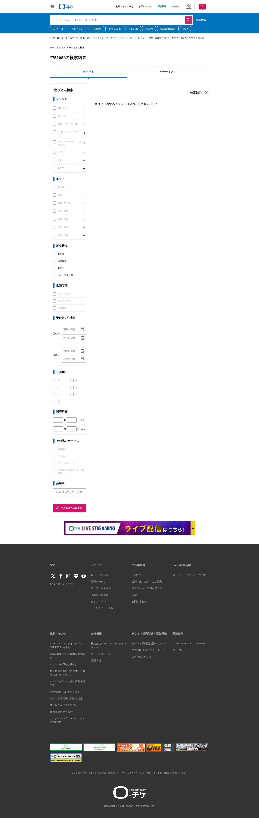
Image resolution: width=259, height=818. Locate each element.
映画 (151, 38)
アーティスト (167, 71)
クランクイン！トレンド (105, 608)
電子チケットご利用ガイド (147, 588)
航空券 (175, 38)
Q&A (134, 594)
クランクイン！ (99, 601)
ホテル (184, 38)
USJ (185, 28)
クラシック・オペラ (107, 38)
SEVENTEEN (168, 28)
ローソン (177, 650)
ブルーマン (77, 28)
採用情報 (96, 660)
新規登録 (162, 6)
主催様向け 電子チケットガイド (150, 650)
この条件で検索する (68, 508)
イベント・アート (127, 38)
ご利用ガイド (139, 574)
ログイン (176, 6)
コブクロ (58, 28)
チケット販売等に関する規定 (66, 698)
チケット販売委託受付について (149, 643)
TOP (52, 38)
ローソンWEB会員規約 (63, 664)
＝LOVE (133, 28)
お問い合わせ (145, 6)
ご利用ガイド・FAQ (123, 6)
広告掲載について (142, 656)
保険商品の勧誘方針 (61, 711)
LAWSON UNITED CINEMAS (189, 643)
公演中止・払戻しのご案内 (147, 581)
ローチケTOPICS (100, 574)
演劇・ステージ (88, 38)
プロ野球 (96, 28)
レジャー (142, 38)
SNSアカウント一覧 (61, 583)
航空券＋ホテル (196, 38)
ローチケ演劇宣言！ (102, 588)
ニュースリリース (101, 653)
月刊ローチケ (98, 581)
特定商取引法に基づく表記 (65, 691)
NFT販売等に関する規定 (64, 705)
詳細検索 (201, 19)
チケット (88, 71)
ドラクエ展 (114, 28)
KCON (149, 28)
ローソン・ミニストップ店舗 (188, 574)
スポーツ (74, 38)
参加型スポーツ (162, 38)
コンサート (62, 38)
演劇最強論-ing (99, 594)
